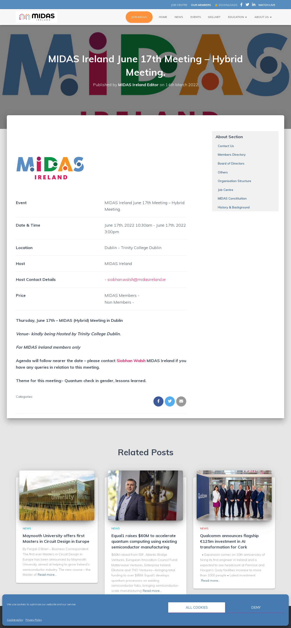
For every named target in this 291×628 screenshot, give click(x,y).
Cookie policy (15, 619)
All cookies (197, 607)
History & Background (234, 207)
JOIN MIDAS (139, 17)
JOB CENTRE (178, 5)
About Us (263, 17)
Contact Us (226, 146)
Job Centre (225, 190)
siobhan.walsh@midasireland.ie (137, 279)
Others (223, 172)
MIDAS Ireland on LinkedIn (253, 5)
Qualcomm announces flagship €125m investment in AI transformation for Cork (229, 541)
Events (195, 17)
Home (162, 17)
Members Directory (232, 155)
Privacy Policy (33, 619)
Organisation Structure (234, 181)
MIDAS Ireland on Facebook (241, 5)
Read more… (47, 575)
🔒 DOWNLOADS (226, 5)
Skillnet (214, 17)
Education (237, 17)
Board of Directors (231, 163)
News (178, 17)
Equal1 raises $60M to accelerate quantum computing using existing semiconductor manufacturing (144, 541)
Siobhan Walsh (131, 360)
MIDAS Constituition (232, 198)
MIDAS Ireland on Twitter (247, 5)
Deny (256, 607)
